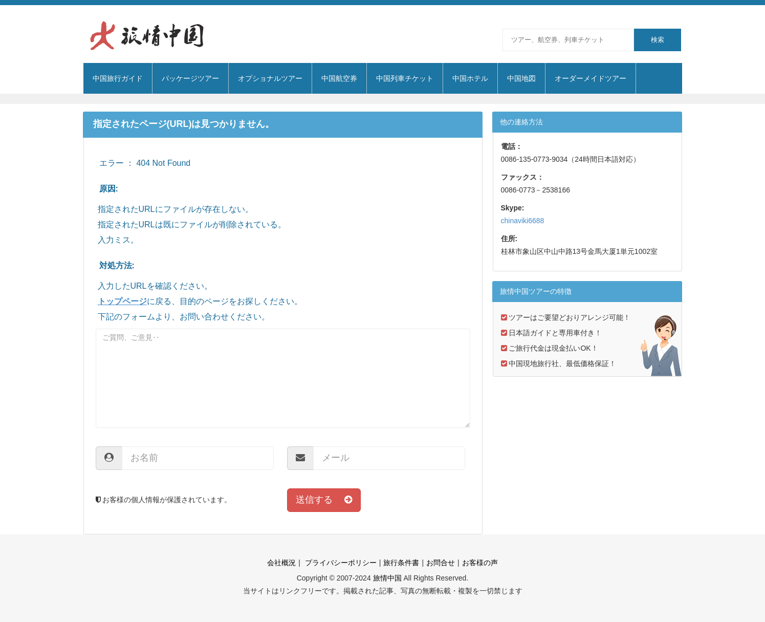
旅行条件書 (401, 563)
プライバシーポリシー (340, 563)
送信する (324, 500)
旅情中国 (387, 578)
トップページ (122, 301)
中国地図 (521, 78)
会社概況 (281, 563)
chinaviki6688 (522, 221)
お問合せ (440, 563)
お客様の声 (480, 563)
